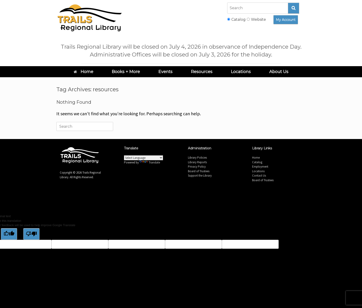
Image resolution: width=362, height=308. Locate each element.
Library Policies (197, 158)
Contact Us (259, 176)
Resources (201, 71)
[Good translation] (9, 234)
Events (165, 71)
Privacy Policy (197, 167)
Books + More (126, 71)
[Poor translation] (31, 234)
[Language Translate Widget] (143, 157)
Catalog (257, 162)
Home (83, 71)
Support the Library (200, 176)
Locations (241, 71)
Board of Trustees (198, 171)
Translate (149, 162)
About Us (278, 71)
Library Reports (197, 162)
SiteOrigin (187, 198)
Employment (260, 167)
